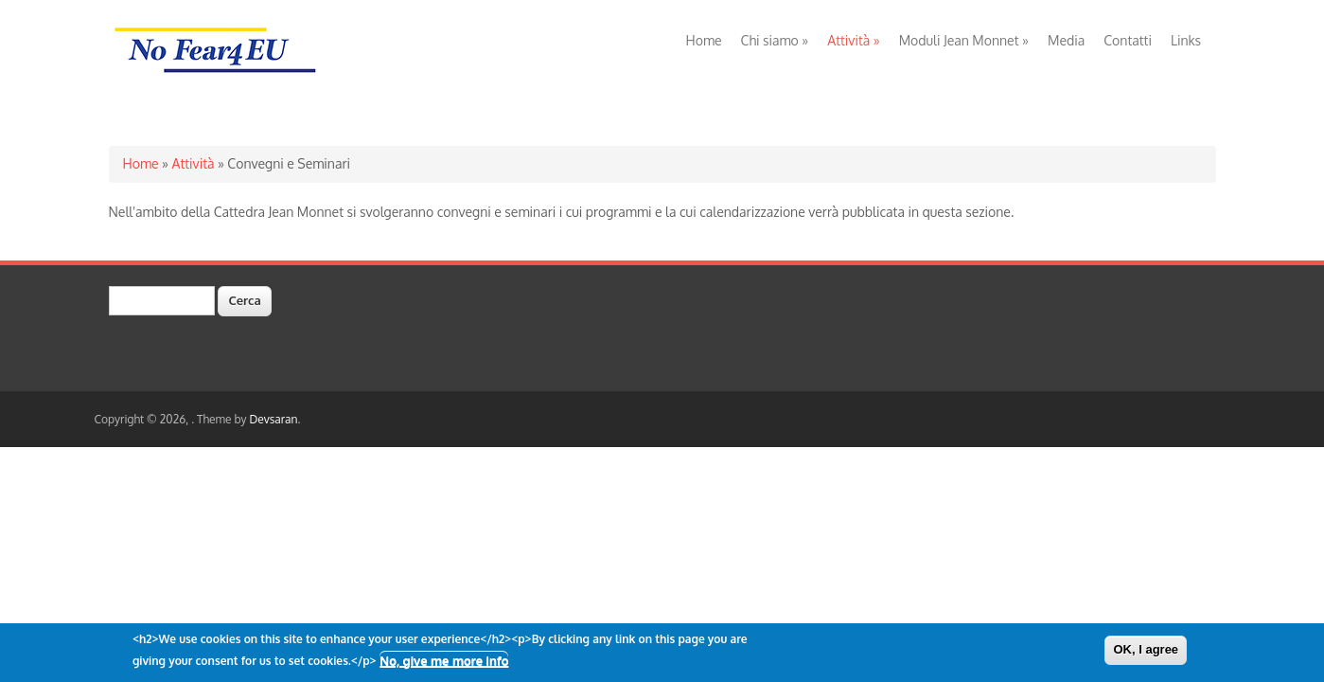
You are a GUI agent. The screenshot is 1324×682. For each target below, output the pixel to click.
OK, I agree (1145, 652)
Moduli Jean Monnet (964, 40)
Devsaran (273, 419)
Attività (853, 40)
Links (1186, 40)
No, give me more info (444, 663)
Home (704, 40)
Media (1066, 40)
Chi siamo (775, 40)
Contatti (1127, 40)
